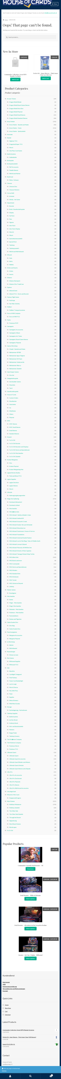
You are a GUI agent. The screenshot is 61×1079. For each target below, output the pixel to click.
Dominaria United (14, 505)
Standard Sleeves (14, 433)
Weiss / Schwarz (14, 180)
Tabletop (12, 245)
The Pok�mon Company (14, 739)
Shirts (11, 261)
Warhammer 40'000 (15, 352)
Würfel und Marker (14, 173)
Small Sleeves (13, 430)
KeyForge (12, 300)
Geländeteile (13, 157)
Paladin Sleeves (13, 170)
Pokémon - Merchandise (16, 612)
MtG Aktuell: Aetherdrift (16, 518)
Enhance (9, 277)
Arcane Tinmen (11, 98)
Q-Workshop (11, 642)
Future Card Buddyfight (16, 681)
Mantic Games (11, 590)
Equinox (9, 287)
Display (11, 212)
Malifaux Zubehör (14, 807)
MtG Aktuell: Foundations (16, 534)
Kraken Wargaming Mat (16, 469)
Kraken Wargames (12, 459)
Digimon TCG (13, 141)
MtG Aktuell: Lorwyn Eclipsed (18, 544)
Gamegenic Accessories (16, 329)
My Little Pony (13, 690)
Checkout (8, 1014)
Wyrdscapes (13, 827)
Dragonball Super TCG (15, 144)
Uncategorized (11, 791)
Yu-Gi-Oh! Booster (14, 443)
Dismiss (4, 1071)
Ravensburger (11, 651)
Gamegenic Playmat (15, 342)
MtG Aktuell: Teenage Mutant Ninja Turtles (21, 554)
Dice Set (11, 375)
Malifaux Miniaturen (15, 804)
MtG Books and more (15, 560)
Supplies (11, 697)
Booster (11, 206)
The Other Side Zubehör (16, 814)
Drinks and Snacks (12, 268)
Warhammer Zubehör (15, 368)
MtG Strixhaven (13, 577)
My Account (10, 1076)
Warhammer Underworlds (16, 362)
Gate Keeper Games (13, 372)
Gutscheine (12, 404)
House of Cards (11, 394)
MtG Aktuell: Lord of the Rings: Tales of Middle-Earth (24, 541)
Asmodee (10, 134)
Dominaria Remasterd (15, 502)
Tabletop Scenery (14, 736)
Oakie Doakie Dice (12, 622)
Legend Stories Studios (13, 473)
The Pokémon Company (14, 742)
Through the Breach (15, 817)
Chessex (9, 183)
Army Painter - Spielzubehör (17, 131)
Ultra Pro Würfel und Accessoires (19, 788)
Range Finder (13, 733)
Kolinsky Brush (13, 723)
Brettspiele (10, 160)
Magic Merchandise (15, 606)
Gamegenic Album (14, 333)
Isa (10, 407)
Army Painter (11, 121)
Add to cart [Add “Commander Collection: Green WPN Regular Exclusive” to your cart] (15, 79)
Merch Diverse (13, 687)
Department (10, 203)
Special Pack (13, 242)
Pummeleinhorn (13, 616)
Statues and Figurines (15, 619)
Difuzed (9, 255)
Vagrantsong (13, 820)
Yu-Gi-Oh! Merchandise (16, 453)
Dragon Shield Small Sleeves (17, 115)
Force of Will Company (13, 313)
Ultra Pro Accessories (15, 775)
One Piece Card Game (15, 150)
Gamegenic (10, 326)
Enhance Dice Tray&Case (16, 284)
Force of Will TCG (14, 316)
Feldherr (9, 307)
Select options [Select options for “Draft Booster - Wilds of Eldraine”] (30, 898)
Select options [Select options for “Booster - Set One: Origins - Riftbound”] (30, 958)
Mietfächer (12, 411)
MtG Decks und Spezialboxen (17, 567)
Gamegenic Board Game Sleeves (18, 339)
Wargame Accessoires (15, 635)
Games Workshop (12, 346)
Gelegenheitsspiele (12, 378)
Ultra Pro (9, 772)
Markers (11, 729)
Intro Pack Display (14, 229)
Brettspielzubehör (12, 164)
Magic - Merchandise (15, 603)
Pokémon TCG (13, 749)
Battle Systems (11, 154)
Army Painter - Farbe (15, 128)
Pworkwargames (12, 632)
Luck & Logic (13, 684)
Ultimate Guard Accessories (17, 759)
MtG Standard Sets (14, 573)
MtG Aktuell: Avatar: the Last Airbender (20, 525)
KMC (8, 421)
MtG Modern (13, 570)
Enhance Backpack (14, 281)
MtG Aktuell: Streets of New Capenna (20, 551)
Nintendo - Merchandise (16, 609)
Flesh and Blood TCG (15, 476)
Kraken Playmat (14, 466)
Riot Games (10, 658)
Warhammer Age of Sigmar (17, 355)
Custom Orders (13, 398)
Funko (9, 320)
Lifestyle (9, 492)
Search (30, 1076)
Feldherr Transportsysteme (17, 310)
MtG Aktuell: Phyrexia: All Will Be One (20, 547)
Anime (11, 599)
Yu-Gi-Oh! (12, 440)
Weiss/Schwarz (13, 700)
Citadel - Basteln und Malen (17, 349)
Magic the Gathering (13, 499)
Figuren (11, 222)
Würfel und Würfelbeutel (16, 251)
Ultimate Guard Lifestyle (16, 765)
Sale (8, 668)
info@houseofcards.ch (50, 13)
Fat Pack (11, 216)
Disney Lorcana (13, 655)
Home (6, 20)
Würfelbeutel (13, 648)
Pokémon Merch (14, 746)
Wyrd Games (11, 801)
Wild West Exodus (14, 703)
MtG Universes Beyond (16, 583)
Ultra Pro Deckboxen (15, 778)
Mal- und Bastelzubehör (16, 726)
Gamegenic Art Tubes (15, 336)
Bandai (9, 138)
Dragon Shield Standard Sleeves (18, 118)
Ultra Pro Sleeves (14, 785)
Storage (9, 707)
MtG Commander (14, 564)
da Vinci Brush (13, 720)
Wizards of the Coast (13, 794)
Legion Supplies (11, 479)
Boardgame (12, 593)
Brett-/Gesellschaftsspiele (17, 209)
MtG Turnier (13, 580)
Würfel (11, 645)
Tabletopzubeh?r (14, 248)
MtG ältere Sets (13, 557)
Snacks (11, 274)
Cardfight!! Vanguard (15, 674)
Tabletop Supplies (12, 713)
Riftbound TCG (13, 664)
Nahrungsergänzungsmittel (17, 495)
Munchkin (12, 385)
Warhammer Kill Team (15, 359)
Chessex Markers (14, 190)
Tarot (10, 388)
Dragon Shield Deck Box (16, 108)
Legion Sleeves (13, 485)
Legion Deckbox (14, 482)
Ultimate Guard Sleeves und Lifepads (19, 768)
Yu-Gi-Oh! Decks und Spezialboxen (19, 450)
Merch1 (11, 232)
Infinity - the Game (14, 199)
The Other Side (13, 811)
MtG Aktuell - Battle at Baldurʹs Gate (20, 515)
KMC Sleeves (13, 424)
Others (11, 414)
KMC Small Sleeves (14, 427)
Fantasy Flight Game (13, 297)
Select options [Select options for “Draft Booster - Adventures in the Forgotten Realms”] (30, 928)
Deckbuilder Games (15, 381)
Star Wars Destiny (14, 303)
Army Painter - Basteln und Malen (19, 124)
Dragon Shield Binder (15, 102)
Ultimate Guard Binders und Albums (19, 762)
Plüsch (11, 235)
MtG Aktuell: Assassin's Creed (18, 521)
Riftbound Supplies (14, 661)
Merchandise (13, 508)
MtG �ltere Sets (14, 512)
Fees (10, 219)
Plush (10, 694)
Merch (11, 147)
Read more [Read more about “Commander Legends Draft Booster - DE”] (30, 869)
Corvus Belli (10, 193)
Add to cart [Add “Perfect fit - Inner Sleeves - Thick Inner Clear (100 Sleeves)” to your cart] (45, 78)
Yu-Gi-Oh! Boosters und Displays (18, 447)
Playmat (11, 417)
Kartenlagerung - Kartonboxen (18, 710)
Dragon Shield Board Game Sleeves (19, 105)
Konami (9, 437)
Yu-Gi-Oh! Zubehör (14, 456)
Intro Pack (12, 225)
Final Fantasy (13, 677)
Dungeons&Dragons (15, 798)
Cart (6, 1011)
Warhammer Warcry (15, 365)
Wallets (11, 264)
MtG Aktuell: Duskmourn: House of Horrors (22, 531)
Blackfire (12, 671)
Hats (10, 258)
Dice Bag (12, 625)
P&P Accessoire (13, 167)
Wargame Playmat (14, 638)
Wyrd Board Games (15, 824)
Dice (10, 463)
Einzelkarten (13, 401)
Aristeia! (11, 196)
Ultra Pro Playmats (14, 781)
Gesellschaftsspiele (12, 391)
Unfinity (11, 586)
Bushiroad (10, 177)
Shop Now (8, 1008)
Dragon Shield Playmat (15, 112)
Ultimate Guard (11, 752)
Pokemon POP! (13, 323)
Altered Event (13, 290)
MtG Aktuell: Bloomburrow (17, 528)
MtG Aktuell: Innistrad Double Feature (20, 538)
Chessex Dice (13, 186)
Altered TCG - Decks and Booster (19, 294)
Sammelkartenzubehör (15, 238)
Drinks (11, 271)
